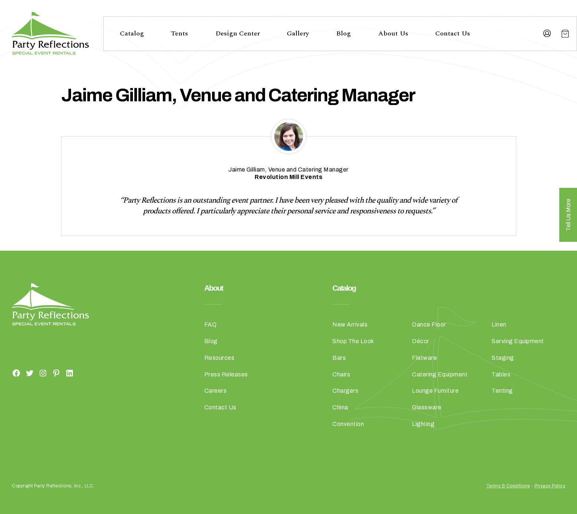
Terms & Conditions (508, 485)
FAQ (210, 324)
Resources (219, 358)
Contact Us (452, 33)
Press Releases (226, 374)
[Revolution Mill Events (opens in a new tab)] (288, 177)
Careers (215, 391)
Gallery (298, 33)
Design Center (237, 33)
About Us (393, 33)
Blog (343, 33)
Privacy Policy (549, 485)
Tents (179, 33)
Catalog (132, 33)
